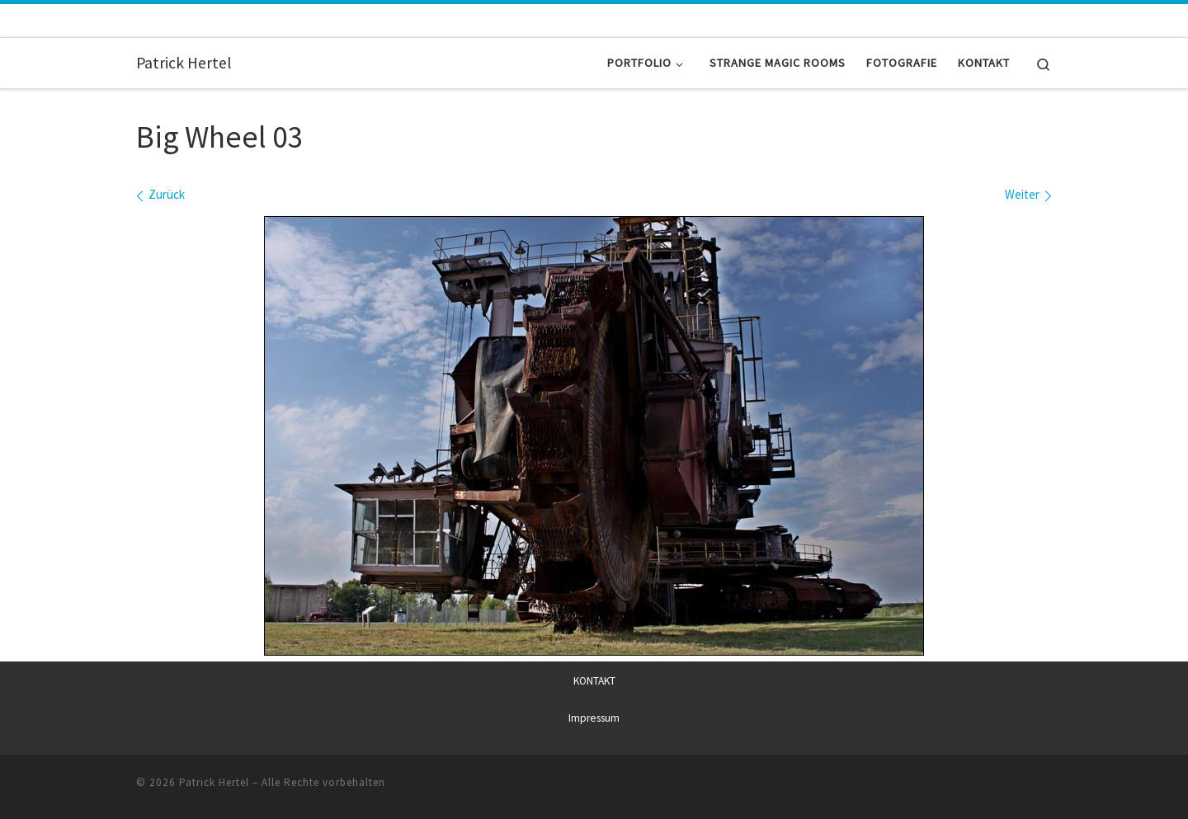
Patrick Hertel (214, 781)
